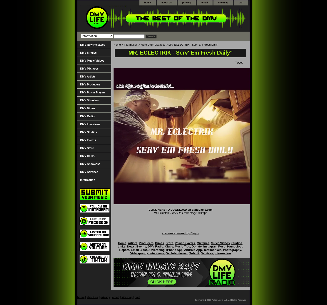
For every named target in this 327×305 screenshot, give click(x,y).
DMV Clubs (87, 156)
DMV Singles (88, 52)
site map (223, 2)
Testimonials (212, 250)
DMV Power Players (93, 92)
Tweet (239, 62)
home (147, 2)
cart (241, 2)
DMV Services (89, 172)
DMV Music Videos (92, 60)
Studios (236, 243)
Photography (232, 250)
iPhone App (174, 250)
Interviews (156, 253)
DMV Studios (88, 132)
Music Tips (182, 246)
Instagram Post (214, 246)
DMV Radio (87, 116)
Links (121, 246)
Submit (194, 253)
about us (166, 2)
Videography (139, 253)
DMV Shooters (89, 100)
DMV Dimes (87, 108)
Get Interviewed (177, 253)
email (204, 2)
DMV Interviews (90, 124)
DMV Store (87, 148)
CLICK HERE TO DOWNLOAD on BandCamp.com (180, 209)
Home (117, 44)
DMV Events (88, 140)
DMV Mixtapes (89, 68)
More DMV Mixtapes (153, 44)
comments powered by (180, 233)
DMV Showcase (90, 164)
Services (207, 253)
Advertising (156, 250)
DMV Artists (88, 76)
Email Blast (139, 250)
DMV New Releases (92, 44)
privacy (186, 2)
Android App (193, 250)
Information (131, 44)
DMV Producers (90, 84)
